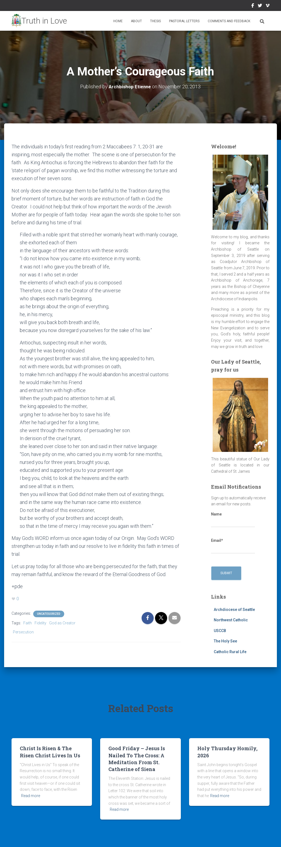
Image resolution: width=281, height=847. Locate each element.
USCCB (220, 630)
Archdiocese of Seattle (234, 609)
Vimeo (267, 6)
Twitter (260, 6)
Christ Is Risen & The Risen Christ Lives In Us (50, 751)
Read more (30, 796)
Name (233, 519)
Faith (27, 623)
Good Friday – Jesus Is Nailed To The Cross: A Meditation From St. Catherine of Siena (136, 758)
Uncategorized (48, 613)
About (136, 21)
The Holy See (225, 641)
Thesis (155, 21)
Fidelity (40, 623)
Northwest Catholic (231, 620)
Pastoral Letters (184, 21)
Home (118, 21)
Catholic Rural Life (230, 652)
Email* (233, 546)
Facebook (252, 6)
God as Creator (62, 623)
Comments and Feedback (229, 21)
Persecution (23, 632)
